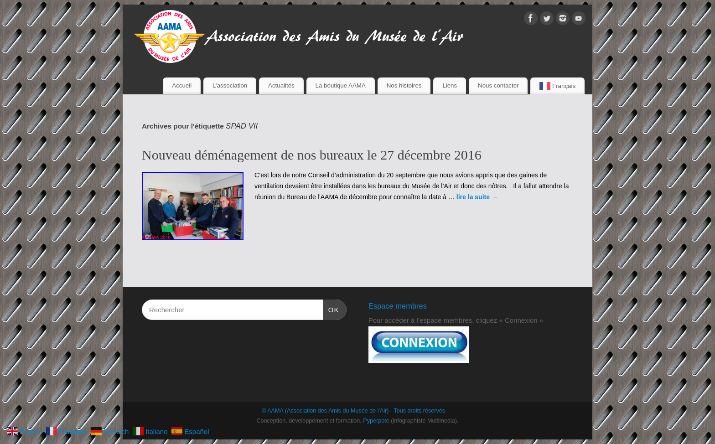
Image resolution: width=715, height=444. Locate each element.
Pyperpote (376, 421)
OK (331, 309)
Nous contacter (498, 85)
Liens (449, 85)
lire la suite (477, 197)
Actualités (281, 85)
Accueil (182, 85)
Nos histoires (404, 85)
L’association (229, 85)
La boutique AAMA (341, 85)
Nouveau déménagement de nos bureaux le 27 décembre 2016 (312, 154)
